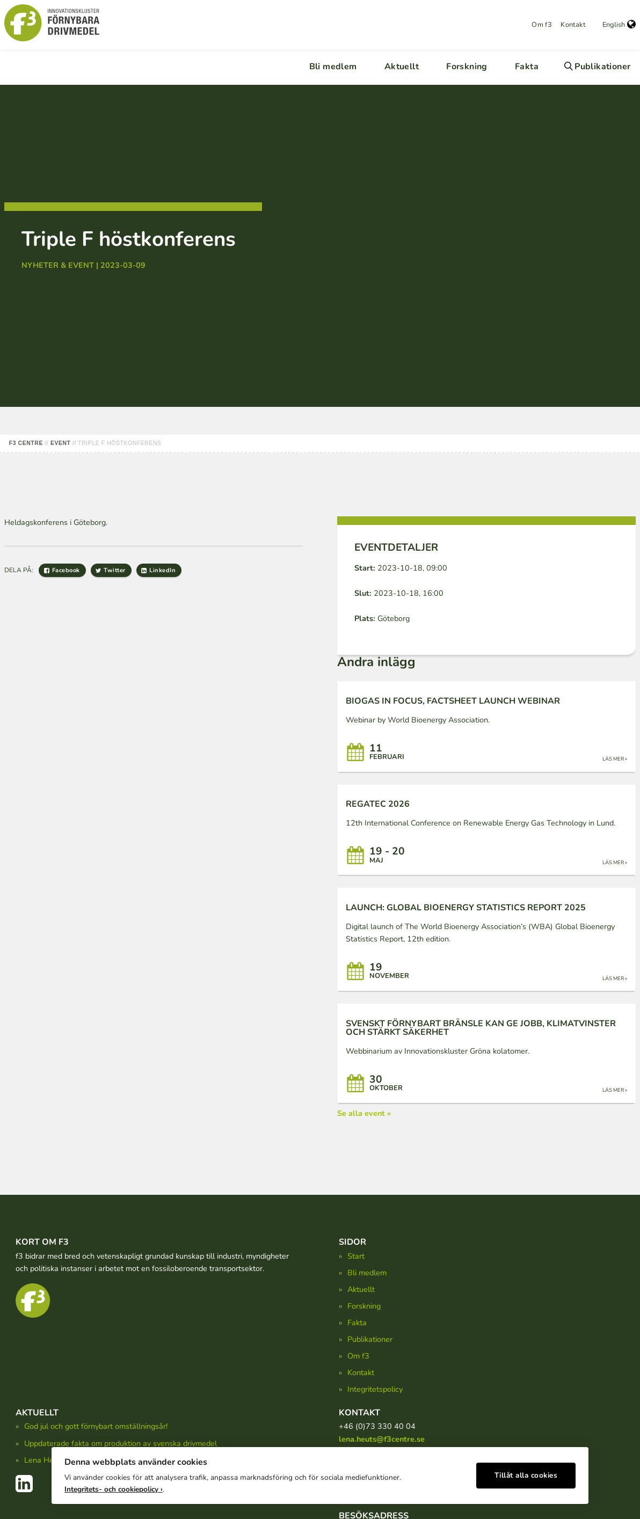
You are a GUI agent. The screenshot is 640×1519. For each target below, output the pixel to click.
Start (356, 1256)
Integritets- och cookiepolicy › (113, 1487)
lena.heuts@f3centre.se (382, 1439)
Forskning (467, 66)
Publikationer (602, 66)
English (619, 25)
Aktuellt (401, 66)
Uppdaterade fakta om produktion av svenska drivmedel (120, 1443)
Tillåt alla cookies (526, 1474)
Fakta (527, 66)
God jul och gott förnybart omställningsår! (96, 1426)
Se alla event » (364, 1113)
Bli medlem (333, 66)
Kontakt (573, 25)
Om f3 (542, 25)
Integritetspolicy (375, 1389)
